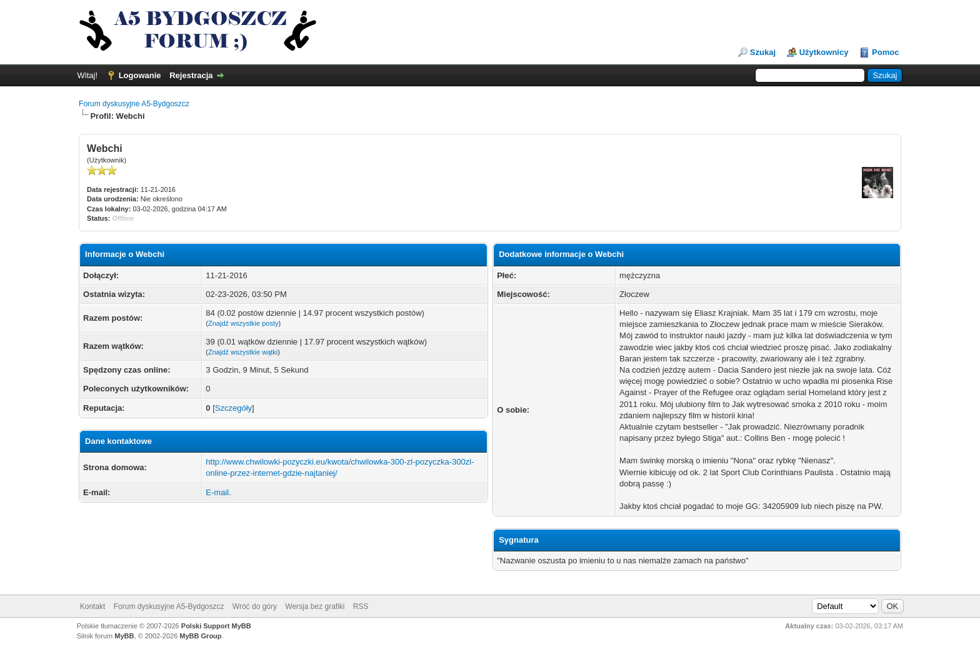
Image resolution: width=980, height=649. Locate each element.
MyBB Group (200, 636)
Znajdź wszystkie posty (243, 323)
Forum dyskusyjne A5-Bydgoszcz (134, 103)
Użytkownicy (824, 52)
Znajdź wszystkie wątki (243, 352)
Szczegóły (233, 408)
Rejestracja (190, 75)
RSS (361, 606)
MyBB (124, 636)
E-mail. (218, 492)
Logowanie (140, 75)
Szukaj (763, 52)
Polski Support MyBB (216, 626)
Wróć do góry (254, 606)
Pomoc (885, 52)
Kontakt (93, 606)
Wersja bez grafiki (314, 606)
